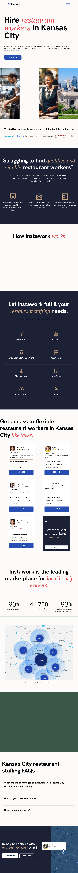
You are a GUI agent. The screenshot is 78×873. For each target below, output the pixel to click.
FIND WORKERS (13, 57)
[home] (14, 4)
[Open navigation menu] (68, 4)
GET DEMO (27, 856)
